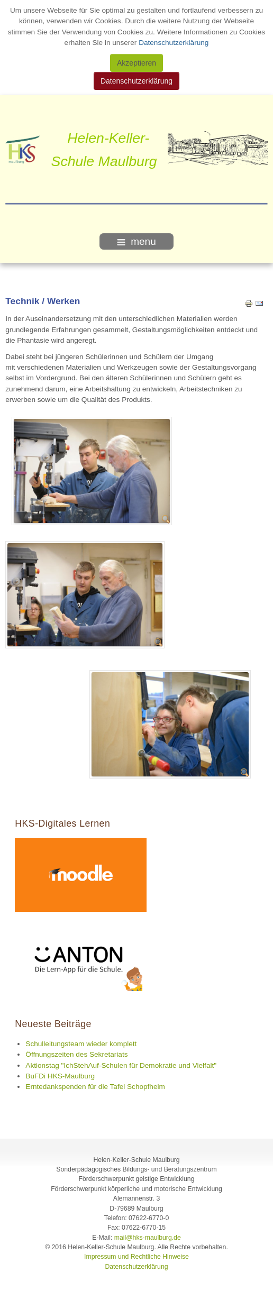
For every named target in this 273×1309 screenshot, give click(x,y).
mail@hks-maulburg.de (147, 1237)
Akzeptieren (136, 63)
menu (136, 241)
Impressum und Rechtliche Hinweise (136, 1256)
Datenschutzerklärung (172, 43)
